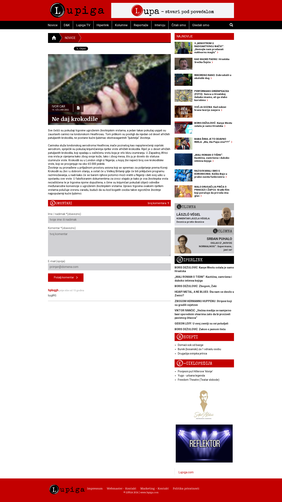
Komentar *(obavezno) (109, 241)
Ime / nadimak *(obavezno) (109, 217)
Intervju (159, 25)
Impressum (95, 488)
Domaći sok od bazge (190, 345)
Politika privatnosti (186, 488)
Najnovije (184, 36)
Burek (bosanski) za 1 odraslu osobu (199, 349)
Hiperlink (103, 25)
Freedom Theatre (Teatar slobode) (198, 379)
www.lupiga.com (149, 492)
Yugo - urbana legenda (191, 375)
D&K (67, 25)
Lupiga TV (83, 25)
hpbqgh (53, 290)
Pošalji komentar (66, 278)
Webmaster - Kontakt (121, 488)
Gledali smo (200, 25)
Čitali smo (179, 25)
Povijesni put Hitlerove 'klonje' (195, 371)
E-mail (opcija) (109, 265)
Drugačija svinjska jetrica (192, 353)
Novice (53, 25)
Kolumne (121, 25)
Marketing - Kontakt (154, 488)
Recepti (187, 337)
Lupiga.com (186, 472)
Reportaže (141, 25)
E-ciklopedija (194, 363)
